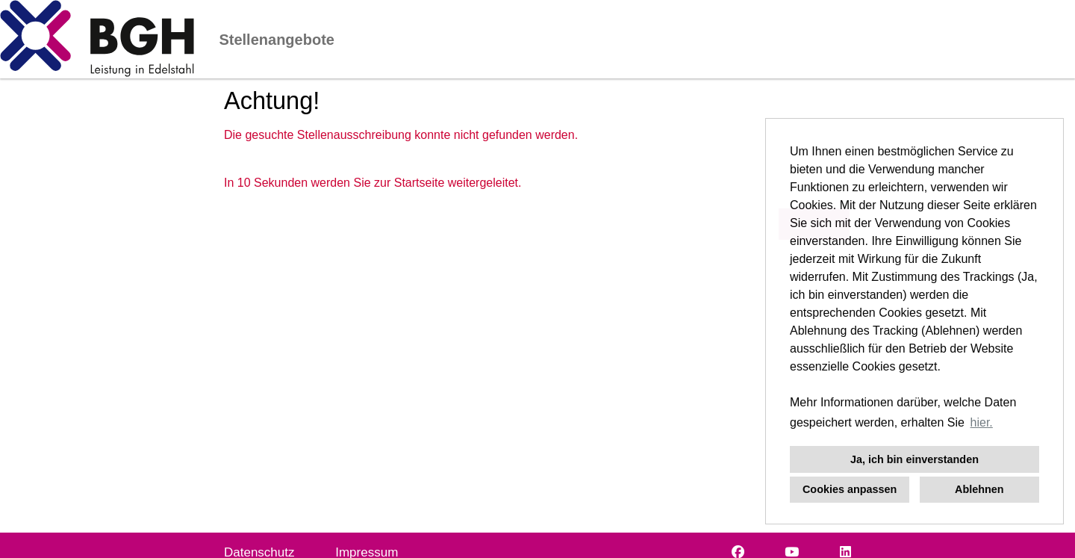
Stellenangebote (276, 39)
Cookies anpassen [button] (850, 489)
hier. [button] (981, 422)
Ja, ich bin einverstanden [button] (914, 459)
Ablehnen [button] (979, 489)
